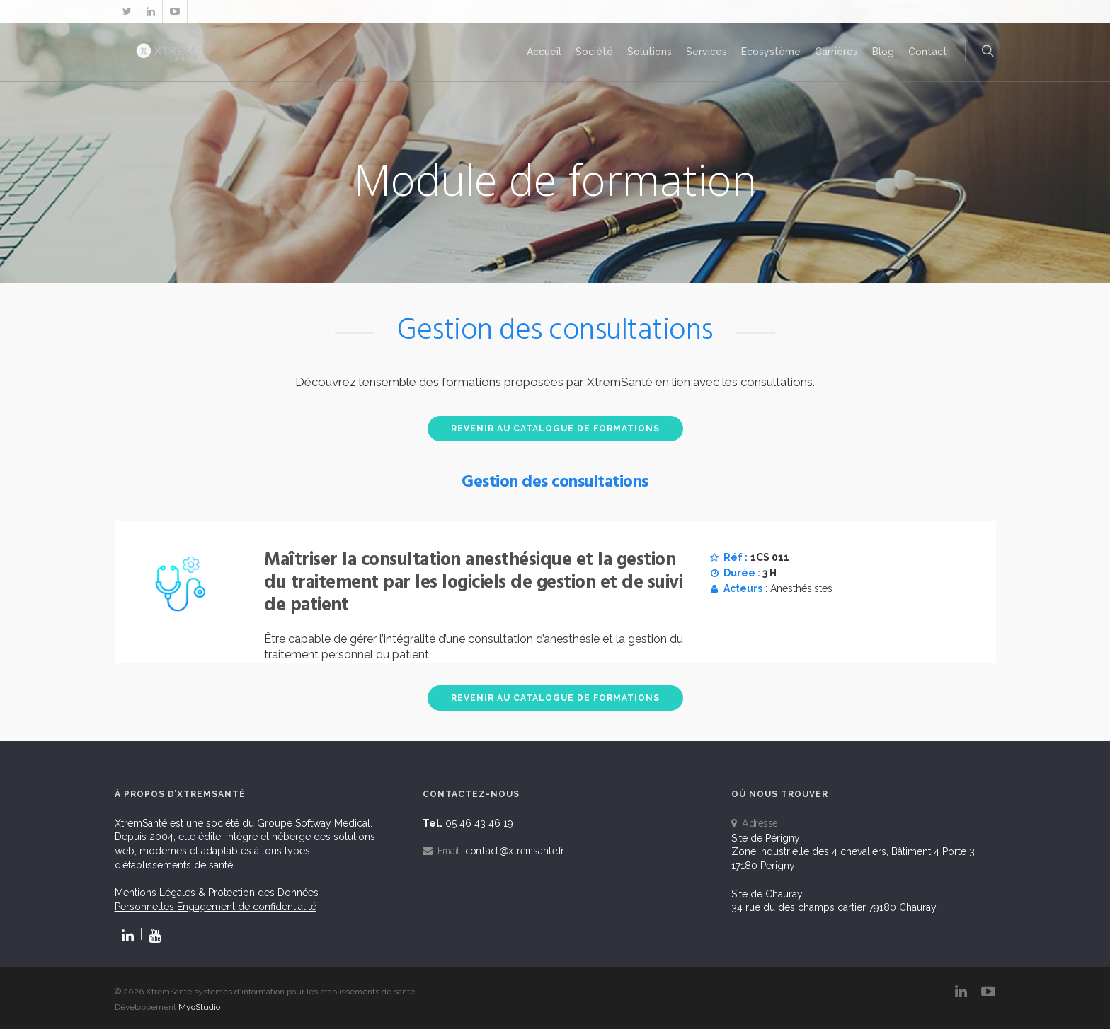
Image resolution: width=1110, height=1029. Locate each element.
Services (706, 51)
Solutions (649, 51)
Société (594, 51)
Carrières (836, 51)
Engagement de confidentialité (246, 906)
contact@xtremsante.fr (514, 851)
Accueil (544, 51)
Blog (883, 51)
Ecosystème (771, 51)
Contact (927, 51)
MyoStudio (199, 1007)
